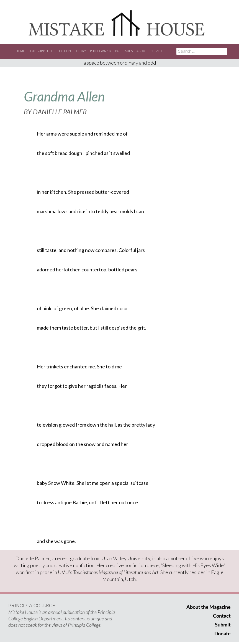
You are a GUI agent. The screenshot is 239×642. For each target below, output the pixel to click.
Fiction (65, 51)
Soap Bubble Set (42, 51)
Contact (222, 616)
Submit (156, 51)
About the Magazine (208, 607)
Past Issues (124, 51)
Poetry (80, 51)
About (142, 51)
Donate (222, 633)
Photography (101, 51)
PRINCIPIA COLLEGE (31, 605)
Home (20, 51)
